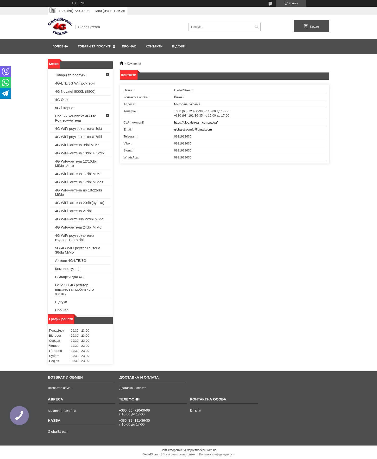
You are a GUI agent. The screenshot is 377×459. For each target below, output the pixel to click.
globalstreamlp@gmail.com (193, 129)
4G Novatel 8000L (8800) (75, 91)
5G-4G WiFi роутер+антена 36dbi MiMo (77, 250)
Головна (60, 46)
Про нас (129, 46)
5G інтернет (65, 108)
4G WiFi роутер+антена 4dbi (78, 128)
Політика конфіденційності (217, 454)
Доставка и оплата (132, 388)
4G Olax (61, 100)
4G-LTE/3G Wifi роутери (75, 83)
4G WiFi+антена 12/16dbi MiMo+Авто (76, 163)
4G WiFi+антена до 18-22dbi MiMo (78, 192)
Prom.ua (211, 450)
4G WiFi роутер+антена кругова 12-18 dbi (74, 237)
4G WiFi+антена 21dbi (73, 211)
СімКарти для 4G (69, 277)
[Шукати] (256, 27)
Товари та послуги (94, 46)
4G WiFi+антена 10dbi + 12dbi (80, 153)
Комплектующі (67, 269)
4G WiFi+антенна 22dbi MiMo (79, 219)
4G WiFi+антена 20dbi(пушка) (79, 203)
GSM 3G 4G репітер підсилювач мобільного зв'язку (74, 289)
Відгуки (178, 46)
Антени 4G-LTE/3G (70, 260)
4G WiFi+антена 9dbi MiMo (77, 145)
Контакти (154, 46)
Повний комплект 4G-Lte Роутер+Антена (75, 118)
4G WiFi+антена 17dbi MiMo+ (79, 182)
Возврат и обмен (60, 388)
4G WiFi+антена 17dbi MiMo (78, 174)
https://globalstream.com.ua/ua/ (196, 122)
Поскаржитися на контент (180, 454)
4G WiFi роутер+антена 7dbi (78, 137)
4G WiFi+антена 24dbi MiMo (78, 227)
